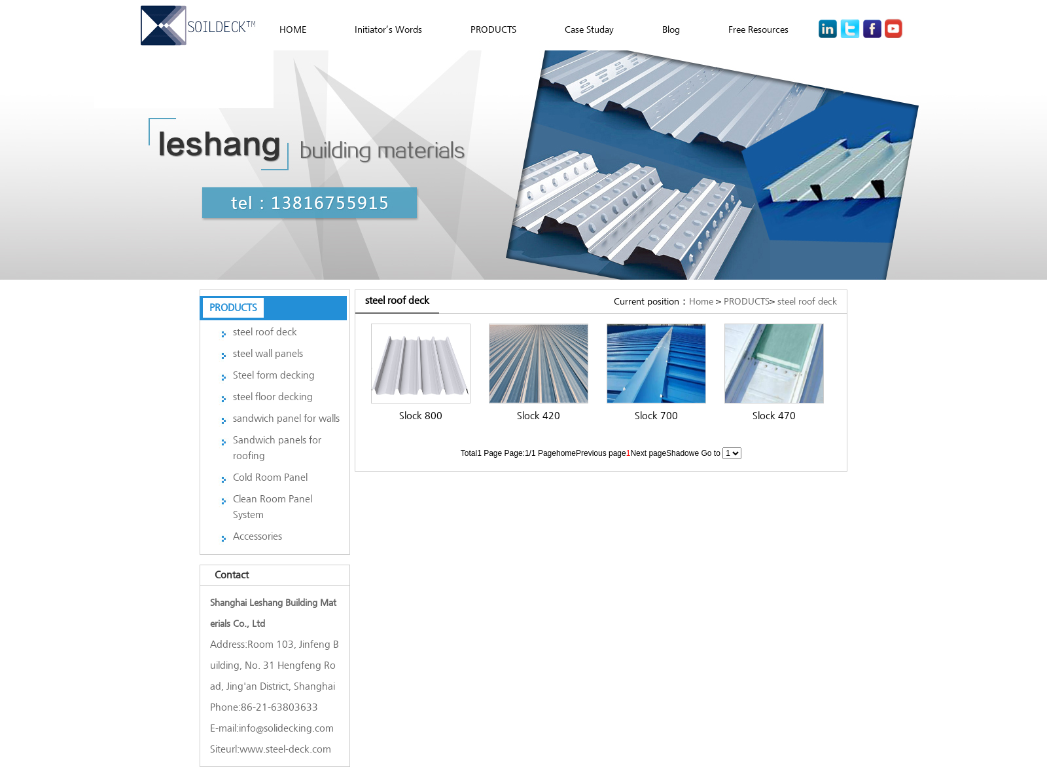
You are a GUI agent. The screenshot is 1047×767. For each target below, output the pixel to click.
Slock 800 (420, 416)
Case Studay (589, 29)
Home (701, 301)
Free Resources (758, 29)
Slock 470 (774, 416)
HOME (292, 29)
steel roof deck (807, 301)
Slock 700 (656, 416)
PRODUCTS (493, 29)
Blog (671, 29)
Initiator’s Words (388, 29)
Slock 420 (538, 416)
